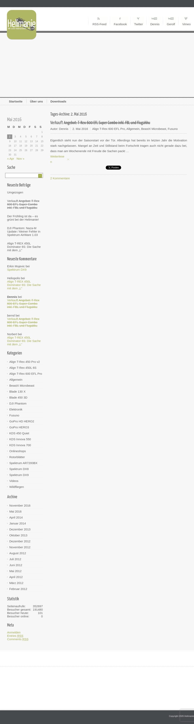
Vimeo (186, 24)
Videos (13, 481)
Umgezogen (15, 192)
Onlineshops (17, 451)
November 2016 (19, 505)
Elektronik (15, 409)
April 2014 (16, 517)
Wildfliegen (16, 486)
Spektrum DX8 (19, 469)
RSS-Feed (99, 24)
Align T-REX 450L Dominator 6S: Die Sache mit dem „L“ (24, 247)
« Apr (10, 158)
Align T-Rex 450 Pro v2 (24, 361)
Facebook (120, 24)
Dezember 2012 (19, 541)
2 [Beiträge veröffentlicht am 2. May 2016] (9, 136)
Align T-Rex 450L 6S (22, 367)
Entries (15, 635)
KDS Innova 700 (20, 445)
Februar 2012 (18, 589)
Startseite (16, 101)
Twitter (138, 24)
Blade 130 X (17, 391)
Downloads (58, 101)
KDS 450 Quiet (19, 433)
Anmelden (14, 632)
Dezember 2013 (19, 529)
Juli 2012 (15, 559)
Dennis (155, 24)
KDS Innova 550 (20, 439)
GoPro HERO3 (19, 427)
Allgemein (15, 379)
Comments (18, 639)
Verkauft (23, 204)
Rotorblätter (17, 457)
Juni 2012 (15, 565)
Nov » (20, 158)
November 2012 (19, 547)
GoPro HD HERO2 (21, 421)
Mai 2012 (15, 571)
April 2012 (16, 577)
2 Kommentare (60, 178)
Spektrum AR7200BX (23, 463)
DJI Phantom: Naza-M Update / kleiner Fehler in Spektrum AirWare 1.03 (23, 231)
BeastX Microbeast (21, 385)
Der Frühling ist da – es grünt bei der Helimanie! (23, 217)
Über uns (36, 101)
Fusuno (14, 415)
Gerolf (171, 24)
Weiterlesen (57, 159)
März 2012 (16, 583)
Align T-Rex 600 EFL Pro (25, 373)
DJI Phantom (18, 403)
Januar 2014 (17, 523)
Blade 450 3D (18, 397)
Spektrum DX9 (17, 269)
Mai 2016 (15, 511)
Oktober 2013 (18, 535)
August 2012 (17, 553)
